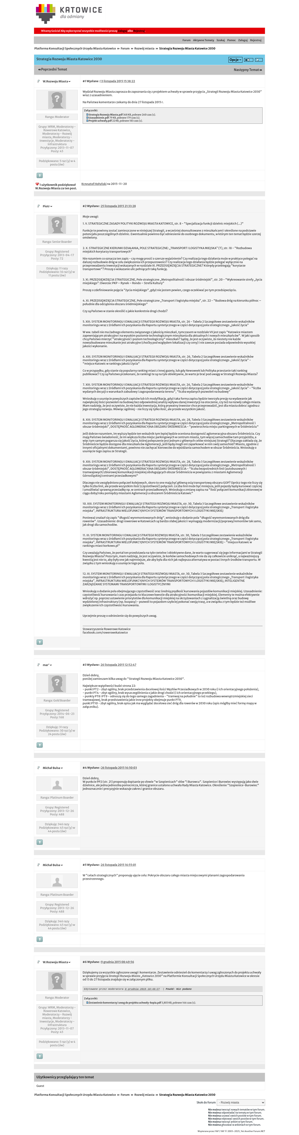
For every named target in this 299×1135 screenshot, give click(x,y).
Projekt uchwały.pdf (100, 120)
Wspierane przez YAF (208, 1131)
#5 (85, 865)
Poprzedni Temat (54, 69)
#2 (84, 206)
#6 (85, 962)
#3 (84, 664)
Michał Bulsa (51, 768)
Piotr (46, 206)
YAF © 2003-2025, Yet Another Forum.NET (243, 1131)
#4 (85, 767)
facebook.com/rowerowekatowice (105, 632)
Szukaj (221, 40)
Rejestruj (139, 30)
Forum (187, 40)
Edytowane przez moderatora (103, 989)
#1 (84, 81)
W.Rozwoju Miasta (55, 81)
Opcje (234, 60)
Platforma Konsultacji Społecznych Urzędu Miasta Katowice (75, 48)
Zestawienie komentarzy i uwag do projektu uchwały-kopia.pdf (125, 1003)
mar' (46, 665)
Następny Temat (246, 70)
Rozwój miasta (144, 48)
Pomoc (231, 40)
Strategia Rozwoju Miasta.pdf (106, 114)
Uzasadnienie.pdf (99, 117)
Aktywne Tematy (203, 40)
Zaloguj (122, 30)
